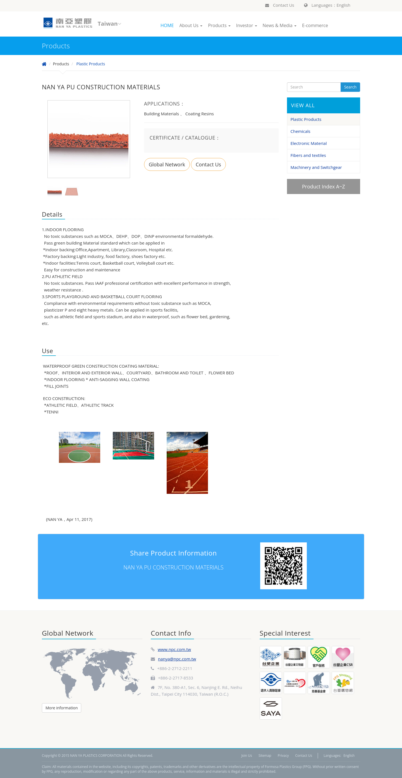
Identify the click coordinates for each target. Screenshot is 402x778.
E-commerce (315, 25)
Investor (246, 25)
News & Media (279, 25)
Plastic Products (90, 63)
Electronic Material (309, 143)
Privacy (283, 755)
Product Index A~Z (323, 186)
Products (219, 25)
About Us (190, 25)
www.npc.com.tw (174, 649)
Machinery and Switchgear (316, 167)
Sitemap (265, 755)
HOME (167, 25)
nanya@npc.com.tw (177, 659)
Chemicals (300, 131)
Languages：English (327, 5)
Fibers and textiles (308, 155)
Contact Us (279, 5)
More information (62, 707)
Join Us (246, 755)
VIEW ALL (303, 105)
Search (350, 87)
